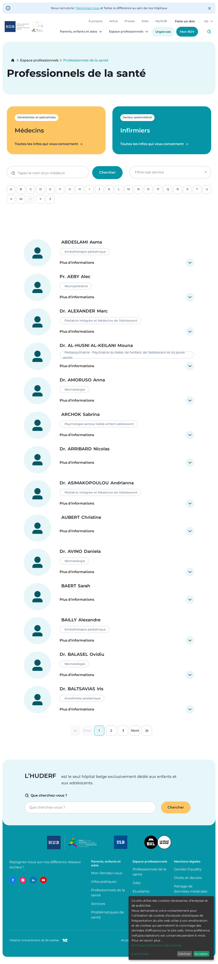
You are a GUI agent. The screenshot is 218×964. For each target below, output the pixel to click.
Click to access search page (207, 34)
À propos (93, 23)
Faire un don (183, 23)
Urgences (161, 34)
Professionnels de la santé (108, 897)
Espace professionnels (39, 60)
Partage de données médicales (190, 893)
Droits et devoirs (188, 883)
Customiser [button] (140, 954)
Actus (111, 23)
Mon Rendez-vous (106, 878)
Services (98, 909)
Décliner (184, 954)
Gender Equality (188, 874)
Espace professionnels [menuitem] (124, 33)
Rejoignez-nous (87, 8)
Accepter (201, 954)
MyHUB (159, 23)
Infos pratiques (103, 886)
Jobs (142, 23)
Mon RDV (185, 34)
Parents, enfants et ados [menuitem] (76, 33)
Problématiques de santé (107, 919)
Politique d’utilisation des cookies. (157, 945)
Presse (127, 23)
